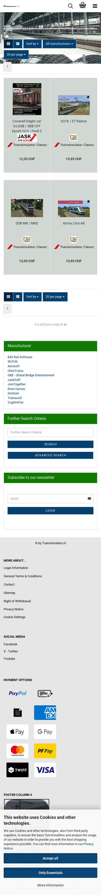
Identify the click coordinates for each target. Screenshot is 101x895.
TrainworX (15, 398)
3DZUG (13, 361)
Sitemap (9, 593)
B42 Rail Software (20, 357)
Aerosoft (14, 366)
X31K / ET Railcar (74, 121)
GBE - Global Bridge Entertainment (31, 375)
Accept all (50, 858)
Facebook (10, 644)
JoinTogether (17, 384)
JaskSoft (14, 380)
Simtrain (13, 393)
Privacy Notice (13, 609)
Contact (9, 584)
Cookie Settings (14, 617)
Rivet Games (16, 389)
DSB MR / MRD (27, 223)
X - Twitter (11, 651)
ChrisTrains (15, 371)
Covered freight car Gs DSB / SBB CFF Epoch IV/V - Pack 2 (27, 126)
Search (50, 444)
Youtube (9, 658)
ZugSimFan (15, 402)
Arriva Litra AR (74, 223)
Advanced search (50, 455)
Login (50, 510)
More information (50, 885)
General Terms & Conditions (23, 576)
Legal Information (16, 568)
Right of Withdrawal (17, 601)
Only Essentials (51, 873)
